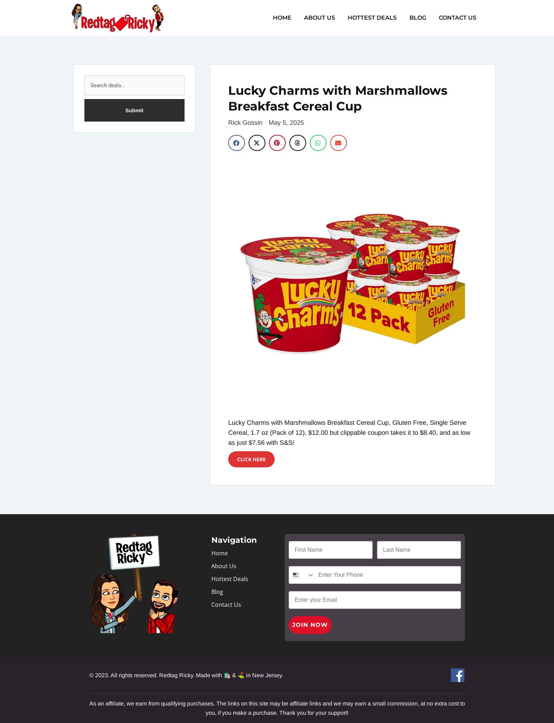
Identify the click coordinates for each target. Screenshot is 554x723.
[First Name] (331, 550)
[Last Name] (419, 550)
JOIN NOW (310, 624)
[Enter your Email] (375, 600)
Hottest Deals (375, 17)
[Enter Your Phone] (388, 575)
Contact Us (458, 17)
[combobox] (134, 85)
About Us (323, 17)
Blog (419, 17)
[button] (236, 143)
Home (287, 17)
